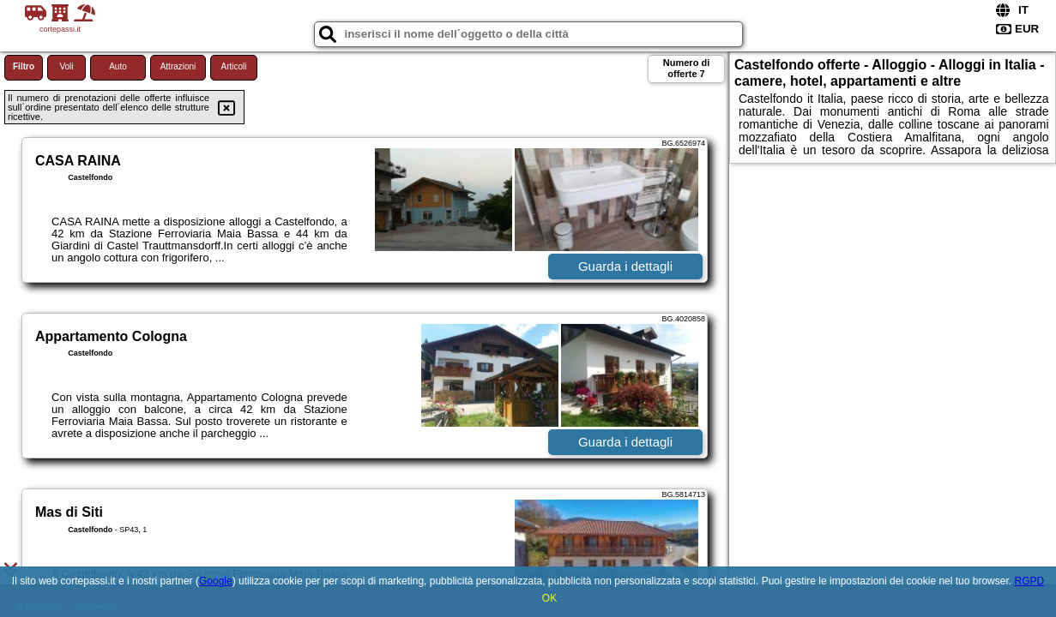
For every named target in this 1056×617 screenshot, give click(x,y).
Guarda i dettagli (625, 266)
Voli (66, 66)
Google (215, 581)
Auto (118, 66)
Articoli (233, 66)
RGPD (1029, 581)
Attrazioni (178, 66)
